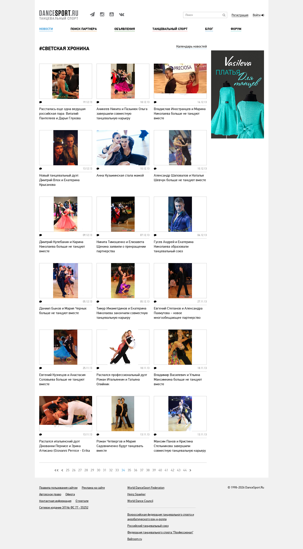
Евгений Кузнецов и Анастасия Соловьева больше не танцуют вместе (62, 379)
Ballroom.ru (134, 539)
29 (92, 470)
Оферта (70, 494)
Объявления (124, 29)
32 (111, 470)
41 (166, 470)
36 (135, 470)
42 (172, 470)
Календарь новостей (191, 46)
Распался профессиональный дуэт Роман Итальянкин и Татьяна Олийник (122, 379)
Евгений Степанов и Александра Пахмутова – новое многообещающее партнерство (178, 313)
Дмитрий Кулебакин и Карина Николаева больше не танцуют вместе (62, 246)
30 (98, 470)
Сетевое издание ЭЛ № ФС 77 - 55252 (63, 507)
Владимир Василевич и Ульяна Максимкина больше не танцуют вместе (178, 379)
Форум (236, 29)
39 (154, 470)
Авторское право (50, 494)
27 (80, 470)
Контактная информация (55, 501)
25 (67, 470)
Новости (46, 29)
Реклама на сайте (93, 488)
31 (104, 470)
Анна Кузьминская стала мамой (120, 175)
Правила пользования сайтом (58, 488)
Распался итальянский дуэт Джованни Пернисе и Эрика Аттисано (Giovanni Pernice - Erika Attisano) (64, 448)
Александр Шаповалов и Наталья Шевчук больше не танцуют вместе (180, 177)
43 (178, 470)
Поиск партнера (84, 29)
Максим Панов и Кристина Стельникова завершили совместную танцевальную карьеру (180, 446)
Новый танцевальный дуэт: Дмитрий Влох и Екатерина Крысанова (59, 180)
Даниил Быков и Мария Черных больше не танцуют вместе (62, 310)
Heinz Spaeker (136, 494)
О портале (82, 501)
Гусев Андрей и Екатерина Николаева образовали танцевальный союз (173, 246)
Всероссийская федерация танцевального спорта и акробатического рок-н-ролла (160, 517)
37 (141, 470)
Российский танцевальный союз (148, 526)
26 (74, 470)
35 (129, 470)
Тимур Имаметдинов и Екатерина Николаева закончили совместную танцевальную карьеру (122, 313)
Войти (256, 15)
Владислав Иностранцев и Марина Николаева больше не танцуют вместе (180, 113)
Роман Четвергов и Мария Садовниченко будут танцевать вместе (120, 446)
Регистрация (240, 15)
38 (148, 470)
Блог (209, 29)
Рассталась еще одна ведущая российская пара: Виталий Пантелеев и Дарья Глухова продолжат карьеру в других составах (62, 118)
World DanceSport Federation (145, 488)
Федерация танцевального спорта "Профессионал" (160, 532)
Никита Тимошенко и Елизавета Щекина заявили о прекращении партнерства (121, 246)
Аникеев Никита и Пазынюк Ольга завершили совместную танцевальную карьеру (122, 113)
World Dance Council (140, 501)
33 (117, 470)
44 (185, 470)
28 (86, 470)
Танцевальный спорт (170, 29)
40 (160, 470)
